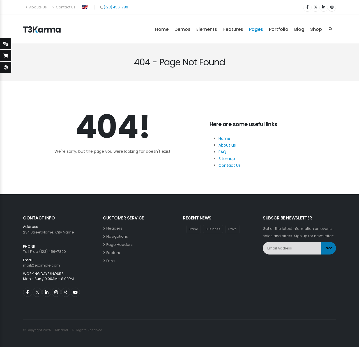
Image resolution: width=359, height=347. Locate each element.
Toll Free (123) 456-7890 (44, 251)
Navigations (118, 236)
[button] (85, 6)
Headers (115, 228)
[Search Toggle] (330, 29)
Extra (111, 260)
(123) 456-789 (115, 7)
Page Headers (120, 244)
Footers (114, 252)
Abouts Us (36, 7)
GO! (328, 248)
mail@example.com (41, 265)
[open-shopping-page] (5, 55)
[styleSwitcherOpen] (5, 43)
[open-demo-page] (5, 67)
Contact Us (63, 7)
